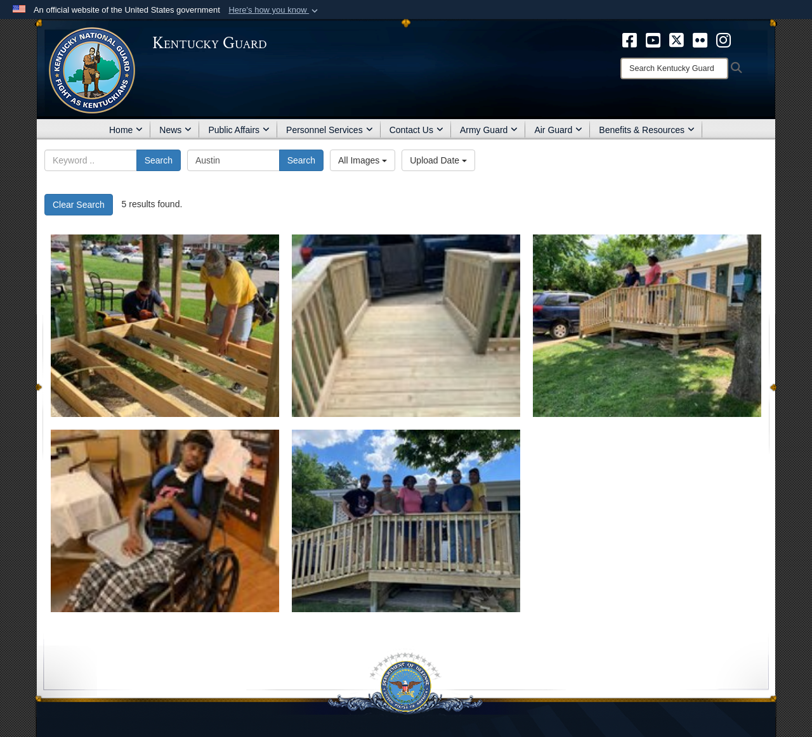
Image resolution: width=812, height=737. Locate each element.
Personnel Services (329, 130)
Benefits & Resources (647, 130)
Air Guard (558, 130)
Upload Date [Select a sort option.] (438, 160)
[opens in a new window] (629, 39)
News (175, 130)
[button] (274, 10)
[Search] (674, 68)
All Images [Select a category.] (362, 160)
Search (159, 160)
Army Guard (489, 130)
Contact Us (416, 130)
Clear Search (79, 205)
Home (126, 130)
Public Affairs (239, 130)
